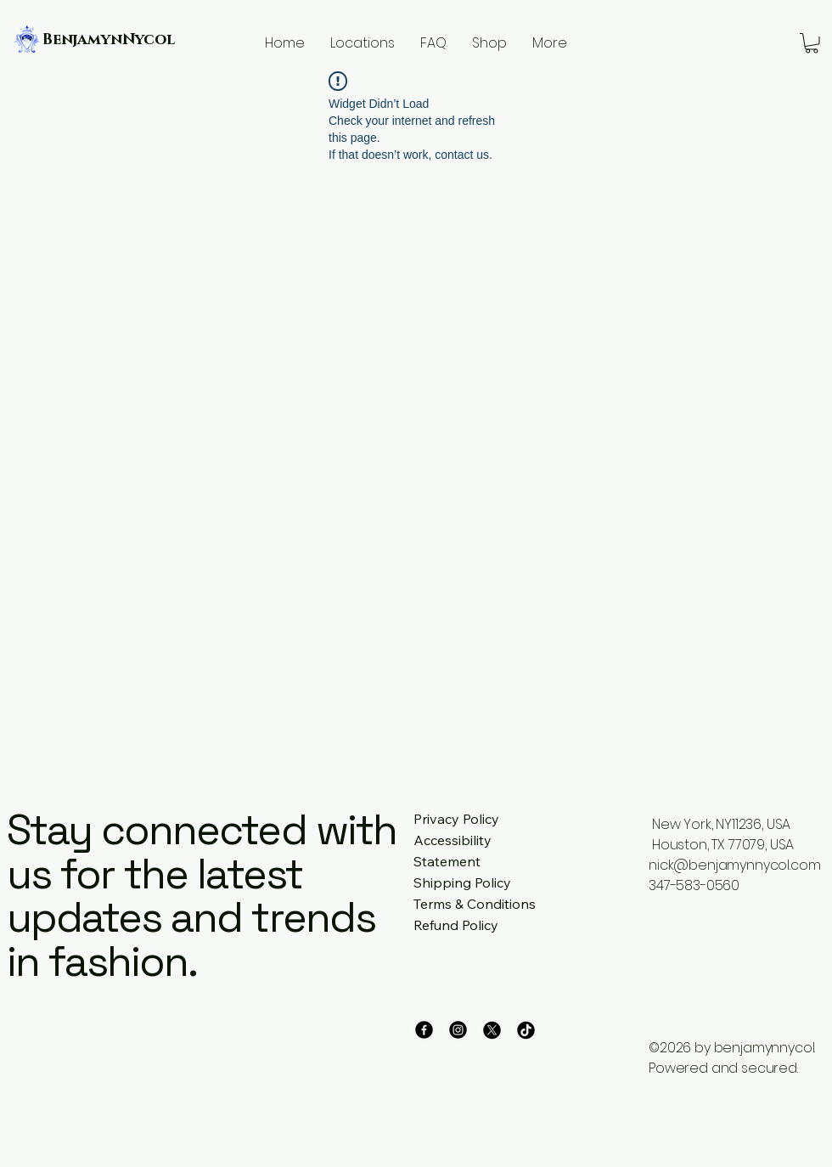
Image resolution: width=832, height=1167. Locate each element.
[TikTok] (526, 1029)
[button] (812, 43)
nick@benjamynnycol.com (734, 865)
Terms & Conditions (474, 903)
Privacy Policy (456, 818)
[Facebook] (424, 1029)
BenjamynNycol (108, 40)
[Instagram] (458, 1029)
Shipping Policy (462, 882)
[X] (492, 1029)
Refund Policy (455, 924)
